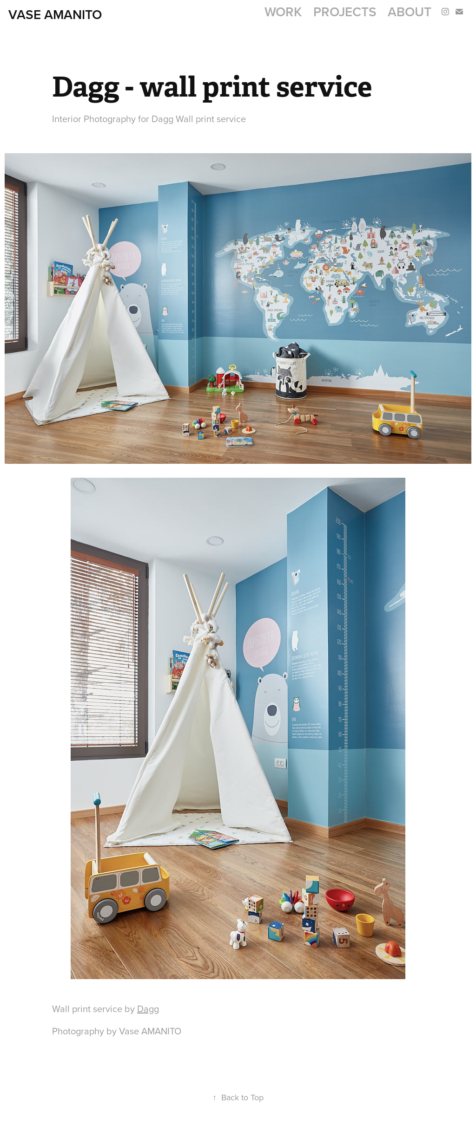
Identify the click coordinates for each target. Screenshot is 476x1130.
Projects (345, 11)
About (409, 11)
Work (283, 11)
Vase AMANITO (55, 14)
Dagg (148, 1008)
